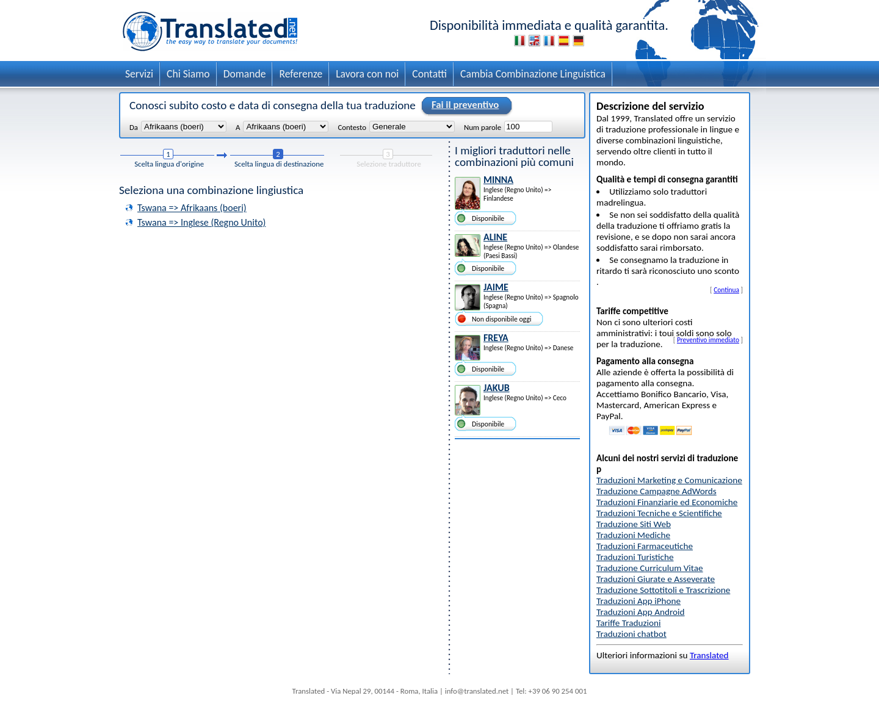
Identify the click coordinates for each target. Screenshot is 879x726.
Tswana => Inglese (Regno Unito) (201, 222)
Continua (726, 290)
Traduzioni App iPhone (638, 600)
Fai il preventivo (463, 106)
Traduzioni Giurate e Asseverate (655, 578)
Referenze (300, 74)
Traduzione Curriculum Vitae (649, 567)
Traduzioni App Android (640, 611)
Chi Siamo (188, 74)
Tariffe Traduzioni (628, 622)
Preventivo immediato (708, 340)
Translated (709, 655)
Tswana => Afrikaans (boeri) (192, 208)
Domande (244, 74)
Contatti (429, 74)
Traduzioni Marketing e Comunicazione (669, 480)
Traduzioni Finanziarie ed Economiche (666, 502)
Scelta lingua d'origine (169, 163)
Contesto (352, 127)
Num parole (482, 127)
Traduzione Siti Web (633, 524)
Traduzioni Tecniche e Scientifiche (659, 513)
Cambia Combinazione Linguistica (533, 74)
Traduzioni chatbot (631, 633)
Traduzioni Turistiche (634, 557)
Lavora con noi (367, 74)
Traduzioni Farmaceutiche (644, 546)
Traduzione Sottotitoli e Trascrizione (663, 589)
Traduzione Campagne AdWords (656, 491)
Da (133, 127)
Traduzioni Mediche (633, 535)
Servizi (139, 74)
